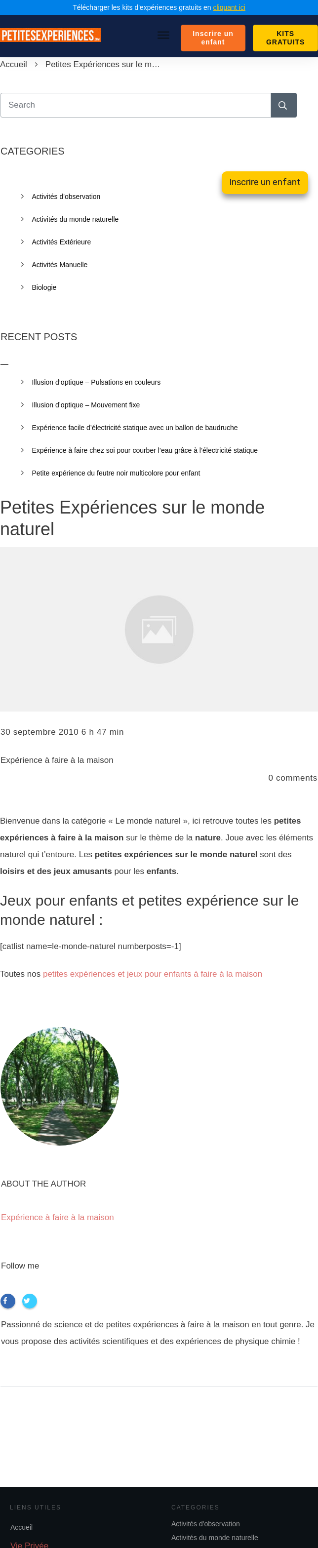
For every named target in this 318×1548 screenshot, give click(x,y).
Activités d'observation (205, 1524)
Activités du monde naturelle (214, 1538)
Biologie (44, 287)
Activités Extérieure (61, 242)
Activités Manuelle (60, 265)
